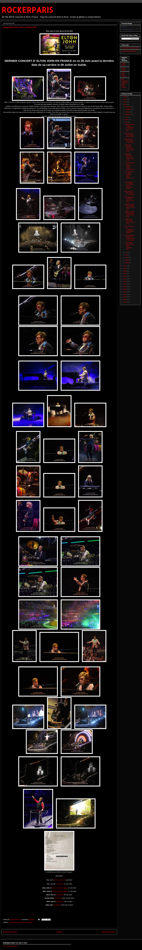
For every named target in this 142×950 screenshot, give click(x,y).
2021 (125, 268)
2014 (125, 286)
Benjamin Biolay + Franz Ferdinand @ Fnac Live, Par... (129, 128)
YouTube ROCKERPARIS (129, 51)
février (127, 260)
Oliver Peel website (123, 74)
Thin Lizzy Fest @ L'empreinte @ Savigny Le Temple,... (129, 229)
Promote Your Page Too (126, 29)
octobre (127, 112)
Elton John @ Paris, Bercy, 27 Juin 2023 (129, 140)
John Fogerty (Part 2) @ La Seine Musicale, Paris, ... (129, 246)
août (126, 117)
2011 (125, 294)
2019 (125, 273)
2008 (125, 302)
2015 (125, 284)
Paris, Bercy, (60, 884)
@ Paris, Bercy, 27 (59, 880)
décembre (128, 107)
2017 (125, 279)
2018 (125, 276)
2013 (125, 289)
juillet (126, 119)
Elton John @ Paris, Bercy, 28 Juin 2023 (129, 135)
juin (126, 122)
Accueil (59, 932)
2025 (125, 99)
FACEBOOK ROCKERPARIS (130, 48)
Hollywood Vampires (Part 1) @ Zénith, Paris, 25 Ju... (129, 157)
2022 (125, 266)
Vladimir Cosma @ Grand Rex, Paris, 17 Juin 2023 (130, 207)
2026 (125, 96)
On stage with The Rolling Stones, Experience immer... (129, 185)
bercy (19, 922)
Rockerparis (124, 26)
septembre (128, 114)
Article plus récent (10, 932)
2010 (125, 297)
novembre (128, 109)
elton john (25, 922)
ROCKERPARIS (27, 10)
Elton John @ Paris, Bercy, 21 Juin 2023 (129, 193)
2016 (125, 281)
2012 (125, 291)
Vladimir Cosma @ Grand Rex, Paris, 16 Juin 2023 (130, 214)
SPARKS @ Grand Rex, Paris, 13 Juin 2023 (129, 221)
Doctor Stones (123, 64)
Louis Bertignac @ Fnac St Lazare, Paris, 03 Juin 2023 (129, 238)
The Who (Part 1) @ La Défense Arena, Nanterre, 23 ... (129, 175)
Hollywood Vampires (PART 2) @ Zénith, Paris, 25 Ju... (129, 148)
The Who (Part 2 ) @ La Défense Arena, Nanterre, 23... (130, 166)
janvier (127, 262)
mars (126, 257)
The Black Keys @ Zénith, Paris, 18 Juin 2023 (129, 199)
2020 (125, 271)
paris (30, 922)
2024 (125, 102)
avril (126, 255)
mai (126, 252)
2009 (125, 299)
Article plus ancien (108, 932)
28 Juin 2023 (13, 922)
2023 (125, 104)
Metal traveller (123, 69)
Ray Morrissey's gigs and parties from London (124, 83)
